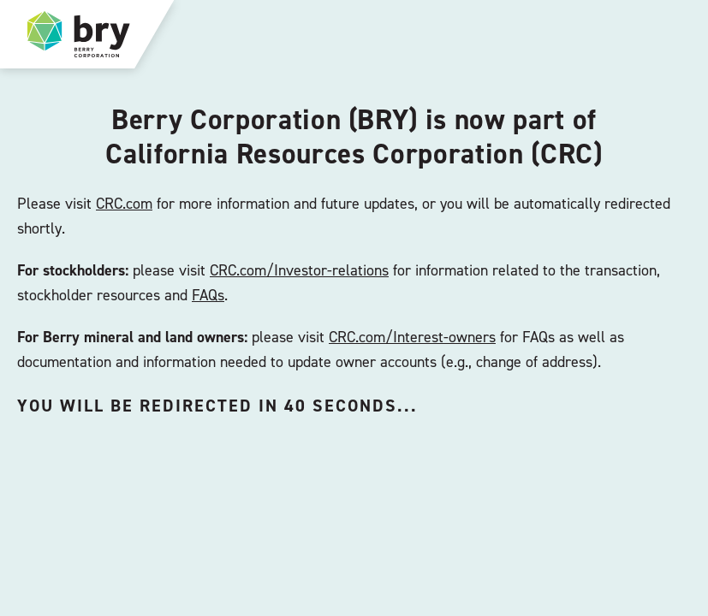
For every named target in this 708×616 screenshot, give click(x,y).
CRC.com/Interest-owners (412, 337)
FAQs (208, 295)
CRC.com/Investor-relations (299, 270)
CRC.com (124, 203)
